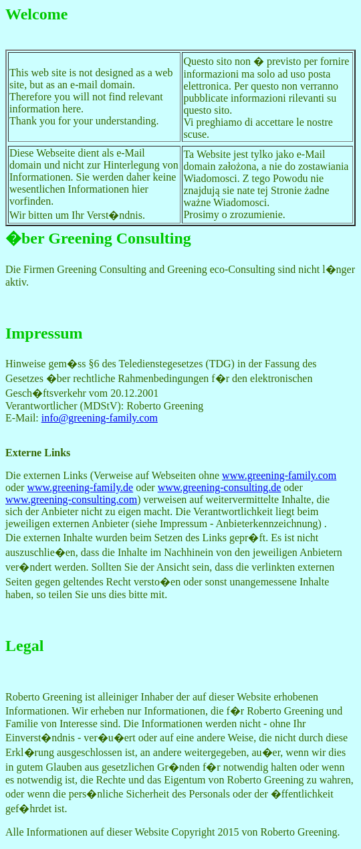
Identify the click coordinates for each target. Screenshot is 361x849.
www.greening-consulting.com (71, 499)
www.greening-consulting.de (219, 487)
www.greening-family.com (279, 475)
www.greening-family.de (80, 487)
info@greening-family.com (99, 417)
